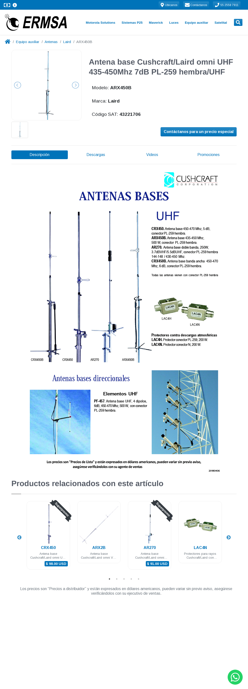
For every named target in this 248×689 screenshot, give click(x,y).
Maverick (156, 22)
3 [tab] (124, 579)
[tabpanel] (48, 538)
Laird (67, 42)
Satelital (221, 22)
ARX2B (99, 548)
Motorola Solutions (100, 22)
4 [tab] (131, 579)
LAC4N (200, 548)
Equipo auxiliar (196, 22)
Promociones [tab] (208, 155)
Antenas (51, 42)
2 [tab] (116, 579)
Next (228, 537)
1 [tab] (109, 579)
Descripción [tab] (39, 155)
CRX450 (48, 548)
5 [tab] (138, 579)
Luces (173, 22)
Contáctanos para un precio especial (198, 132)
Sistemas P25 (132, 22)
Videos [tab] (152, 155)
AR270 (150, 548)
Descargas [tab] (95, 155)
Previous (19, 537)
